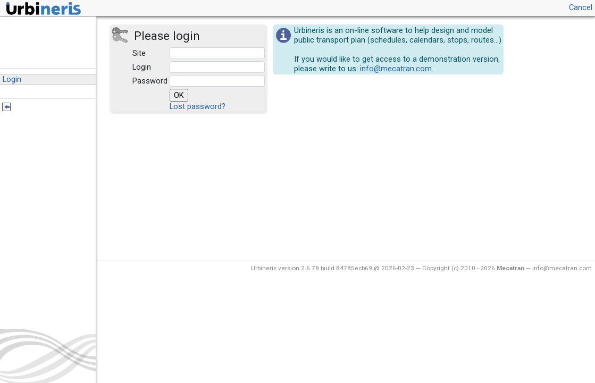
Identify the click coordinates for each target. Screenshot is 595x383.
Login (141, 67)
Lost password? (197, 106)
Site (139, 53)
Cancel (580, 7)
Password (149, 81)
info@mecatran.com (396, 68)
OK (179, 95)
